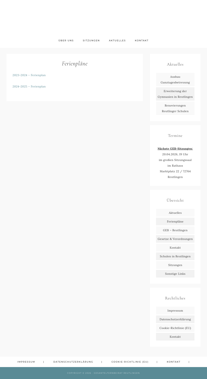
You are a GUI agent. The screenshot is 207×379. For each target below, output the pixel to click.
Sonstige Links (175, 274)
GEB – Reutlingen (175, 230)
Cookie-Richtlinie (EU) (175, 328)
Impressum (175, 310)
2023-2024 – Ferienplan (29, 75)
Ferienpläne (175, 221)
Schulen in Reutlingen (175, 256)
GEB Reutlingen (103, 17)
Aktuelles (175, 213)
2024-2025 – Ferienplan (29, 86)
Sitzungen (175, 265)
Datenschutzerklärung (175, 319)
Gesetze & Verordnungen (175, 239)
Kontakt (175, 247)
